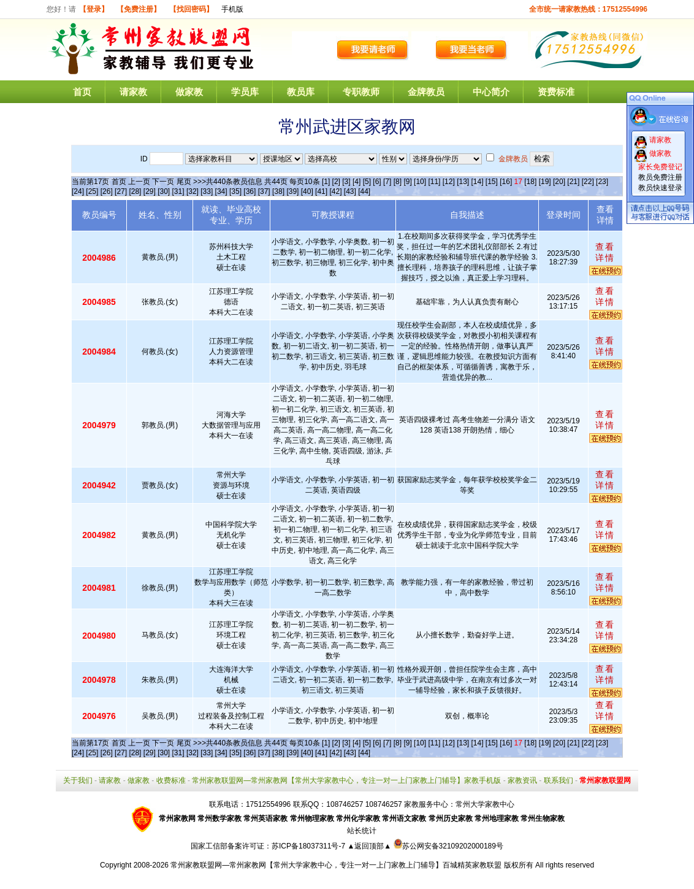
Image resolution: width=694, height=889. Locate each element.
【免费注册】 (138, 9)
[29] (149, 191)
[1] (326, 181)
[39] (292, 191)
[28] (135, 191)
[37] (264, 191)
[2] (336, 181)
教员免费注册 (660, 177)
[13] (463, 181)
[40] (307, 191)
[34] (221, 191)
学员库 (245, 92)
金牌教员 (426, 92)
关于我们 (78, 780)
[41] (321, 191)
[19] (545, 181)
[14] (477, 181)
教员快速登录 (660, 187)
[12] (449, 181)
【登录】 (94, 9)
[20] (559, 181)
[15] (492, 181)
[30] (164, 191)
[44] (364, 191)
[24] (78, 191)
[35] (235, 191)
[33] (206, 191)
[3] (346, 181)
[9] (407, 181)
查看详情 (605, 252)
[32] (192, 191)
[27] (121, 191)
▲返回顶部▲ (369, 846)
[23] (602, 181)
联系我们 (558, 780)
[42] (335, 191)
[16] (506, 181)
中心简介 (491, 92)
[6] (377, 181)
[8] (398, 181)
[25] (92, 191)
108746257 (383, 804)
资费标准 (556, 92)
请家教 (133, 92)
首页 (82, 92)
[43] (350, 191)
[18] (530, 181)
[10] (420, 181)
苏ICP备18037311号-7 (309, 846)
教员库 (301, 92)
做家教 (189, 92)
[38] (278, 191)
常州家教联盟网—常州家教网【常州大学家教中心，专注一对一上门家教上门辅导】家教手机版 (346, 780)
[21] (573, 181)
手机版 (232, 9)
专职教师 (361, 92)
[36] (249, 191)
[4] (356, 181)
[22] (588, 181)
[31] (178, 191)
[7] (387, 181)
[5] (367, 181)
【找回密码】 (191, 9)
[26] (107, 191)
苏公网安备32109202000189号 (448, 846)
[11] (434, 181)
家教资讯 (522, 780)
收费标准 (171, 780)
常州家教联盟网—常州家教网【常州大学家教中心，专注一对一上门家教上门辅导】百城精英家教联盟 (335, 865)
